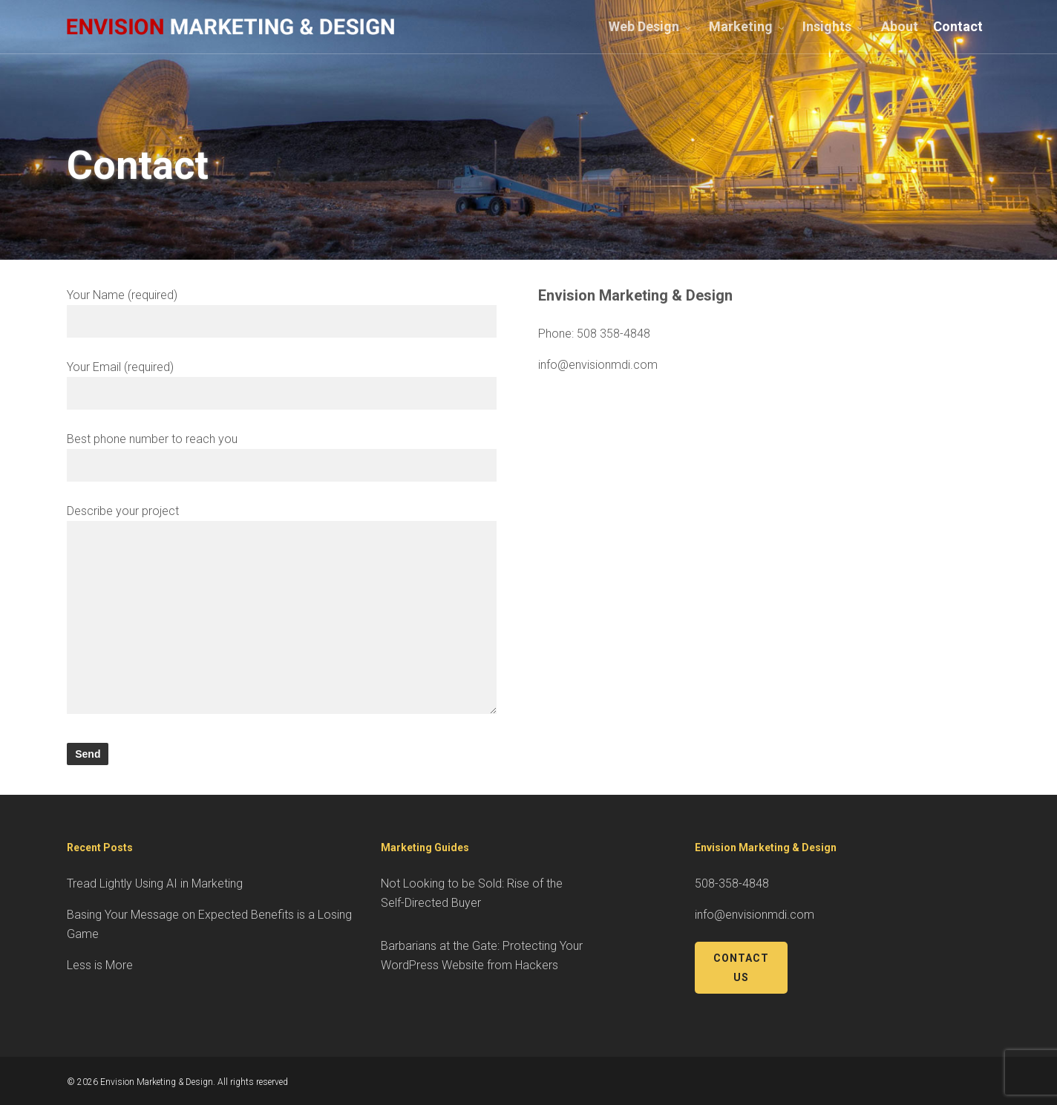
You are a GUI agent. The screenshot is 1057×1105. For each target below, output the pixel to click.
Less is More (100, 965)
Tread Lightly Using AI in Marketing (155, 883)
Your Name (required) (282, 313)
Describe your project (282, 612)
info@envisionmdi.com (598, 365)
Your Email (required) (282, 385)
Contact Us (741, 967)
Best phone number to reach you (282, 457)
